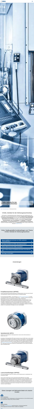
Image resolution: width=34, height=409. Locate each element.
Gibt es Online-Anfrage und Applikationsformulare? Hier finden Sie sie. (17, 250)
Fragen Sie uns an (19, 223)
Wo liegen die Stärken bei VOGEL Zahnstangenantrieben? (17, 244)
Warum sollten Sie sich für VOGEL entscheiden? (17, 246)
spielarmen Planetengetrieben (23, 296)
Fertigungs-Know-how (8, 405)
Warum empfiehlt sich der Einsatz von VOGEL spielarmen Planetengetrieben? (17, 241)
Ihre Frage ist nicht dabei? (17, 253)
